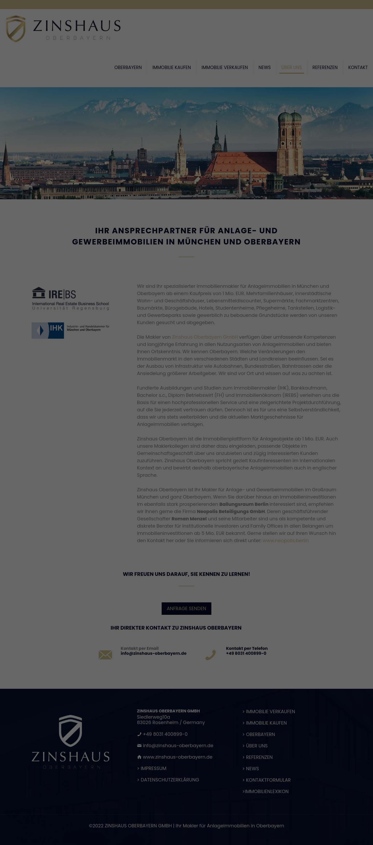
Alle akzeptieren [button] (186, 456)
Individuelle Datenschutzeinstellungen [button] (186, 487)
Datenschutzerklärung (139, 421)
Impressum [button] (214, 498)
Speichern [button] (186, 472)
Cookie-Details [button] (160, 498)
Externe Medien (233, 438)
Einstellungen (131, 426)
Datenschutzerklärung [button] (189, 498)
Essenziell (131, 438)
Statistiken (179, 438)
